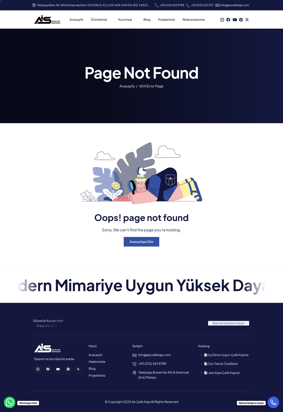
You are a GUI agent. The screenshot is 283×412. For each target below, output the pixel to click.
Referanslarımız (194, 19)
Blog (147, 19)
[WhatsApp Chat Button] (9, 402)
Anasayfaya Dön (141, 242)
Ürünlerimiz (101, 19)
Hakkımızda (97, 362)
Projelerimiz (166, 19)
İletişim (137, 30)
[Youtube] (235, 19)
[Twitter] (247, 19)
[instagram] (222, 19)
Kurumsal (127, 19)
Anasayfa (76, 19)
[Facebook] (228, 19)
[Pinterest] (241, 19)
